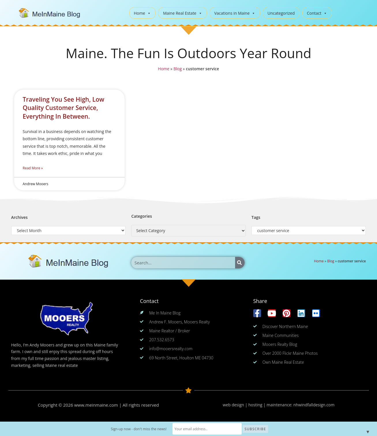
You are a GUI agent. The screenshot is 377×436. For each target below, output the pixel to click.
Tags (256, 217)
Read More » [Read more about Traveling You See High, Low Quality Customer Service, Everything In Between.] (33, 168)
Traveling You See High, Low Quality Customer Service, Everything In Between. (63, 107)
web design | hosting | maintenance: (258, 404)
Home (142, 13)
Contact (317, 13)
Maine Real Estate (182, 13)
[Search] (240, 262)
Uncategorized (281, 13)
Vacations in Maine (235, 13)
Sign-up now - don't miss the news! (139, 428)
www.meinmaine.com (96, 405)
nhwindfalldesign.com (314, 404)
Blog (177, 69)
